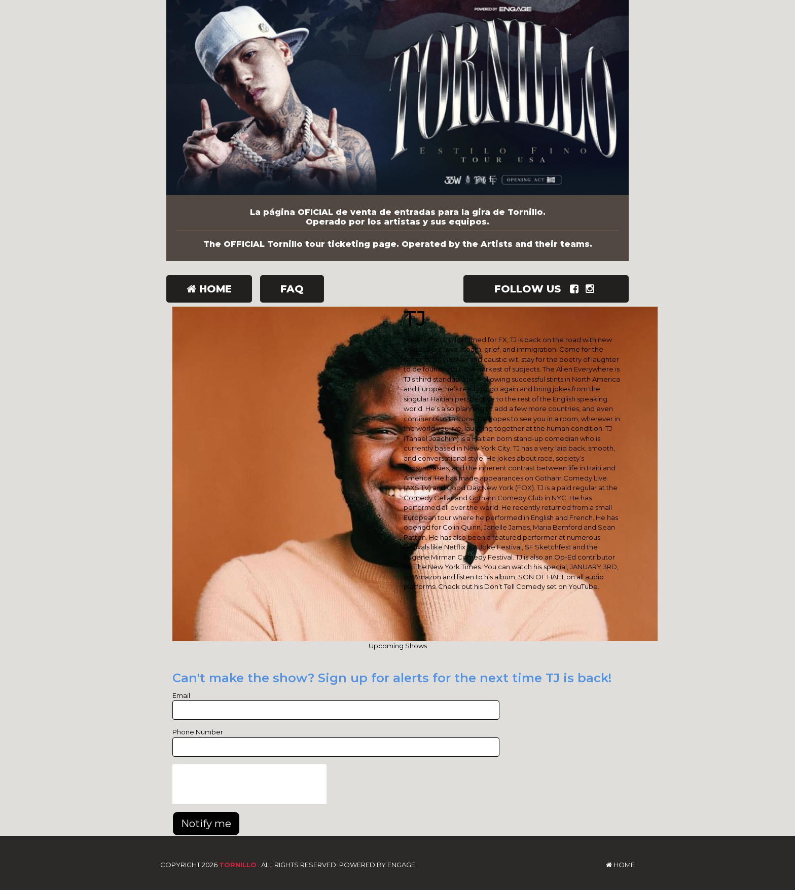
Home (209, 289)
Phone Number (197, 732)
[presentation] (249, 784)
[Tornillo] (397, 97)
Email (181, 695)
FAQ (292, 289)
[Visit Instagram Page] (592, 289)
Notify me (206, 824)
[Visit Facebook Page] (576, 289)
